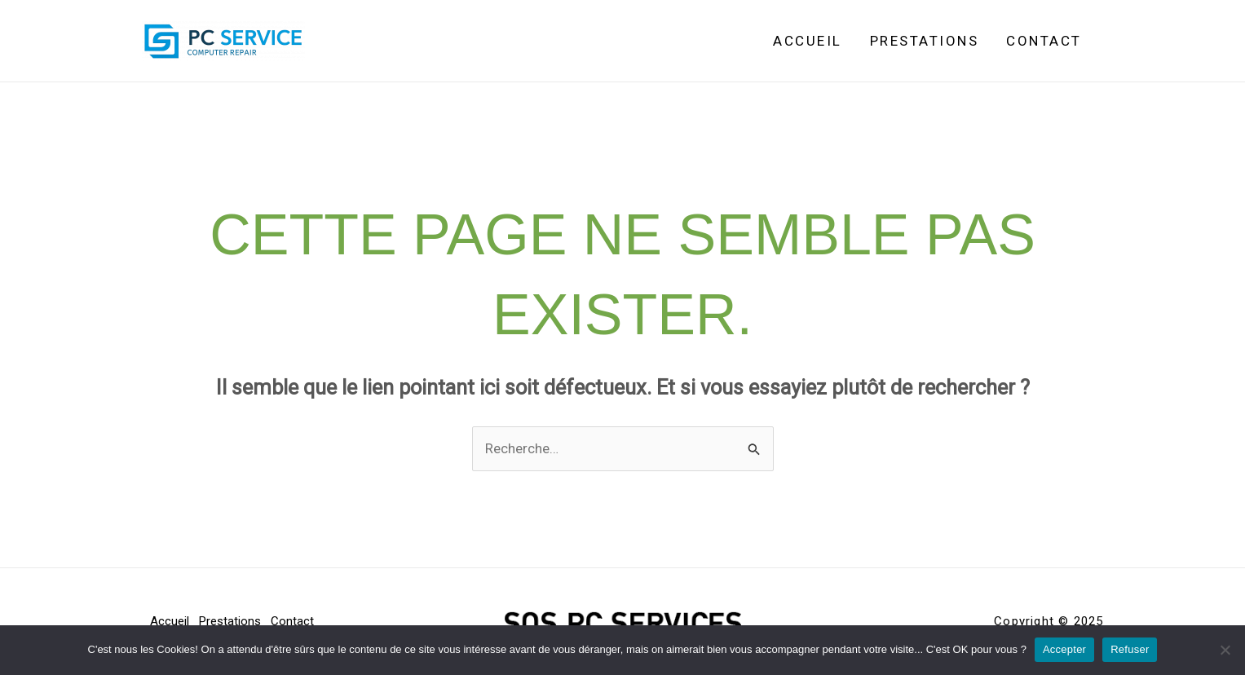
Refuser (1129, 649)
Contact (1044, 41)
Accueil (807, 41)
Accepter (1064, 649)
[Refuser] (1224, 650)
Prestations (924, 41)
